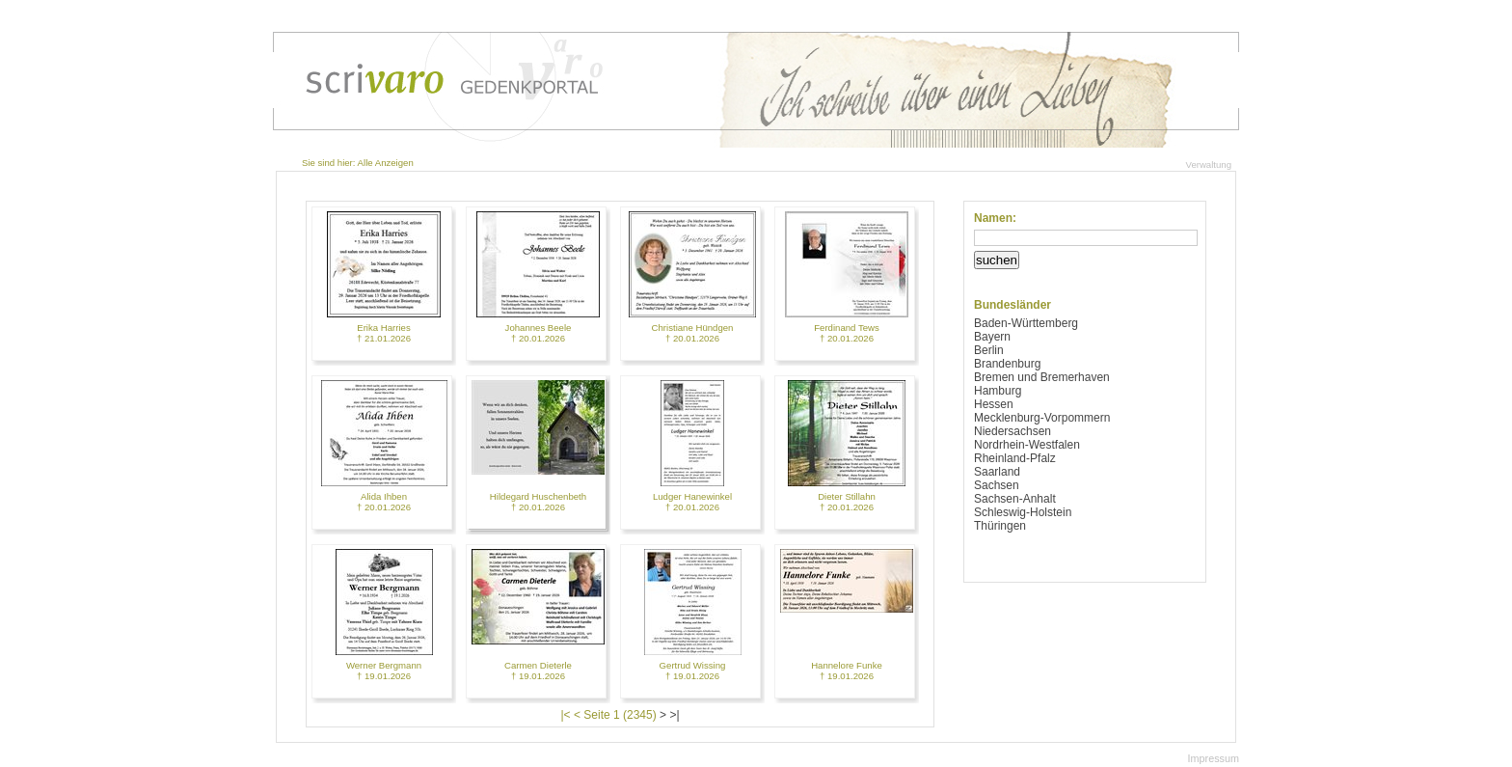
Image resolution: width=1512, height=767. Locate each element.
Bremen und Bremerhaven (1042, 377)
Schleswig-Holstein (1022, 512)
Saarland (997, 472)
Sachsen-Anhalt (1015, 499)
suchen (996, 260)
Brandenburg (1007, 363)
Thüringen (1000, 526)
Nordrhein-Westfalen (1027, 445)
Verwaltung (1208, 164)
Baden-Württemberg (1026, 323)
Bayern (992, 336)
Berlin (989, 350)
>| (674, 715)
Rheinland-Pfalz (1015, 458)
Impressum (1213, 758)
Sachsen (996, 485)
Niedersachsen (1012, 431)
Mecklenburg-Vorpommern (1042, 418)
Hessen (993, 404)
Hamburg (997, 390)
